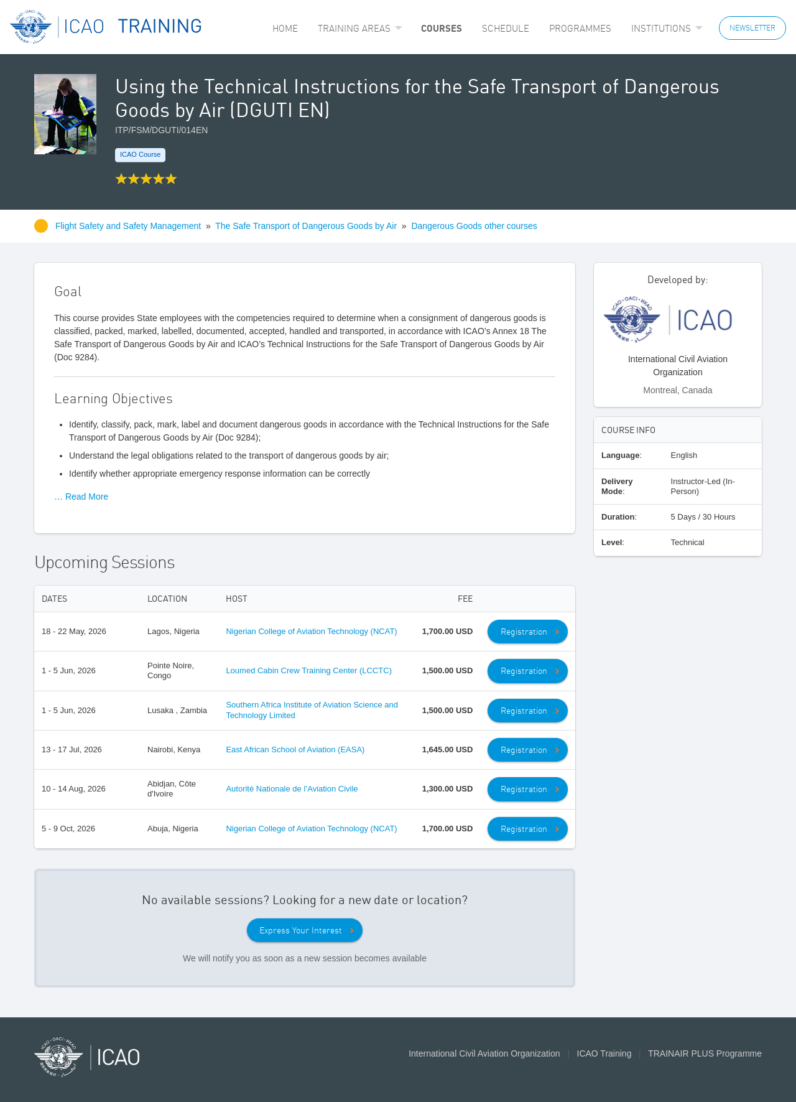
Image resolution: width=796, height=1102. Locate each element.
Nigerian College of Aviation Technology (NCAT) (311, 631)
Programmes (580, 28)
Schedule (505, 28)
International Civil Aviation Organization (484, 1053)
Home (285, 28)
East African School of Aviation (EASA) (295, 749)
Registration (524, 631)
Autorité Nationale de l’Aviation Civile (292, 788)
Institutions (661, 28)
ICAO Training (604, 1053)
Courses (441, 28)
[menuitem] (285, 28)
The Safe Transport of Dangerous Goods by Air (306, 226)
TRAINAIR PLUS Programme (705, 1053)
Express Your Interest (300, 930)
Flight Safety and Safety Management (129, 226)
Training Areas (354, 28)
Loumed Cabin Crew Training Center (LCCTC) (309, 670)
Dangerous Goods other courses (474, 226)
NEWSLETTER (752, 27)
